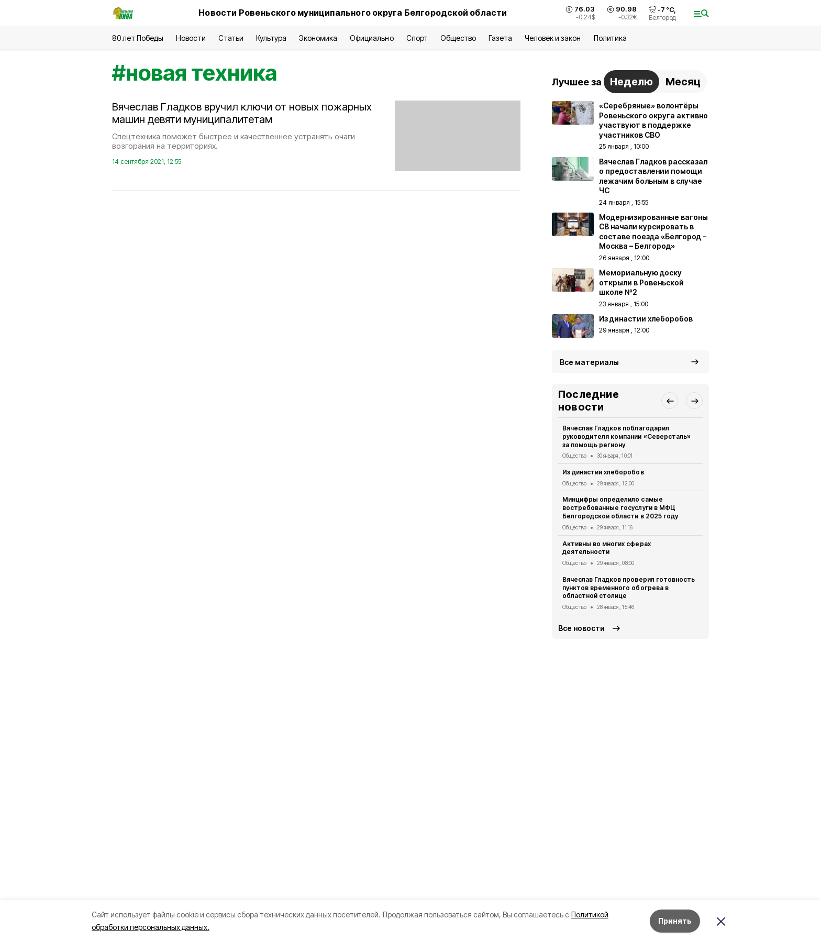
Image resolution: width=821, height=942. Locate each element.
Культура (271, 38)
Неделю (631, 81)
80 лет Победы (137, 38)
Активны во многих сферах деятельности (606, 548)
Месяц (683, 81)
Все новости (581, 628)
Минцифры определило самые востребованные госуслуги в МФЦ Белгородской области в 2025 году (620, 507)
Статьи (230, 38)
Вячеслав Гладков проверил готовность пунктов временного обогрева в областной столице (628, 587)
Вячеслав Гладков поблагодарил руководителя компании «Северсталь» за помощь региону (626, 436)
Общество (458, 38)
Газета (500, 38)
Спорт (417, 38)
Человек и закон (553, 38)
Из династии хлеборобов (603, 472)
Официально (371, 38)
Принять (675, 920)
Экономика (318, 38)
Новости (190, 38)
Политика (610, 38)
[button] (669, 400)
